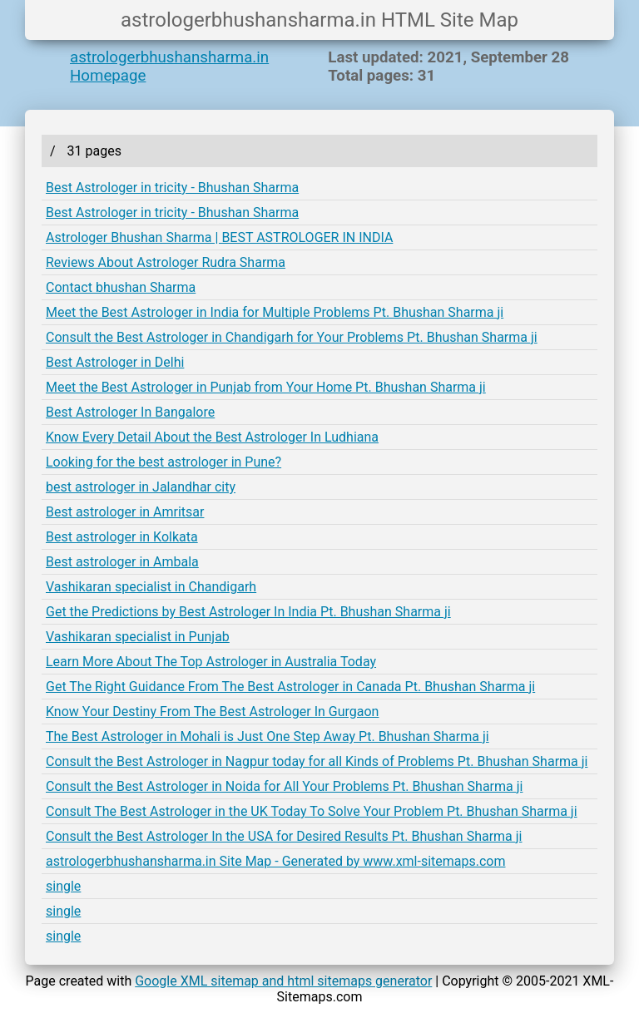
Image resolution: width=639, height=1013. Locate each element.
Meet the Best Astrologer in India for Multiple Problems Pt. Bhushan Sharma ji (274, 312)
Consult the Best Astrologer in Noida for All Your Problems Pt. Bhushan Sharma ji (284, 786)
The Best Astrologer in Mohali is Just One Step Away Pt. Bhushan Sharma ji (267, 736)
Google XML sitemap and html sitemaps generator (283, 981)
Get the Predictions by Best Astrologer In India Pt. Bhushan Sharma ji (248, 612)
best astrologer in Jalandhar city (140, 487)
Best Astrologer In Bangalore (130, 412)
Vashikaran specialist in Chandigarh (151, 587)
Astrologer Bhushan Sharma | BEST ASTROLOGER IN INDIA (219, 237)
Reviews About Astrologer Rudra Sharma (165, 262)
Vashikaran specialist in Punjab (138, 637)
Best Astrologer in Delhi (115, 362)
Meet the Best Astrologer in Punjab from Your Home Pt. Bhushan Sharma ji (266, 387)
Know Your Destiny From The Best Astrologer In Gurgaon (212, 711)
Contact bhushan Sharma (121, 287)
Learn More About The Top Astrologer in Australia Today (211, 662)
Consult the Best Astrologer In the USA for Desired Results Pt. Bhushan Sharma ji (284, 836)
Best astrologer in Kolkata (122, 537)
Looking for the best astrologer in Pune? (163, 462)
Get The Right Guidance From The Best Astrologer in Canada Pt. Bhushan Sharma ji (290, 686)
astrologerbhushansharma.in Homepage (169, 66)
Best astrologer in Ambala (122, 562)
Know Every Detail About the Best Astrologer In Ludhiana (212, 437)
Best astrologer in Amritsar (125, 512)
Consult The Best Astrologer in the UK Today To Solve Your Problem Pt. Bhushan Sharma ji (311, 811)
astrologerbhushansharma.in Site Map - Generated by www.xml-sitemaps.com (276, 861)
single (63, 886)
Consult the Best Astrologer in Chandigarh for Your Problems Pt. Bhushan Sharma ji (291, 337)
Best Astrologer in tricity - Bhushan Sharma (172, 187)
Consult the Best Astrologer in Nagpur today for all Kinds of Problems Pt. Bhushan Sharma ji (316, 761)
